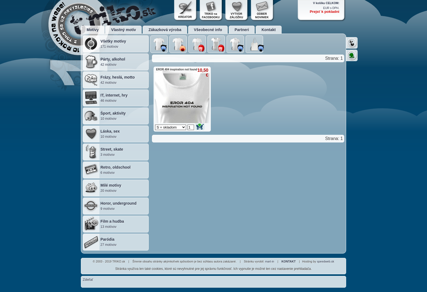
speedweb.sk (325, 261)
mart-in (269, 261)
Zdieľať (88, 280)
